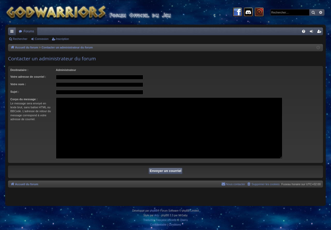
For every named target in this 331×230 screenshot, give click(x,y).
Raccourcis (13, 32)
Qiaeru (184, 220)
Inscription (62, 38)
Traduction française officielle (160, 220)
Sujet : (14, 91)
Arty (156, 215)
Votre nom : (18, 84)
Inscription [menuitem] (320, 32)
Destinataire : (19, 69)
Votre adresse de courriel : (28, 76)
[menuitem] (303, 31)
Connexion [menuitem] (312, 32)
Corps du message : (23, 99)
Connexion (42, 38)
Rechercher (20, 38)
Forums (29, 31)
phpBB (153, 210)
